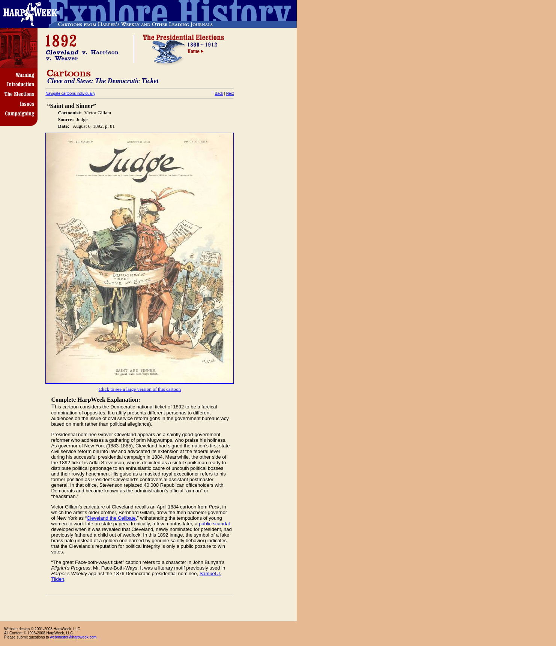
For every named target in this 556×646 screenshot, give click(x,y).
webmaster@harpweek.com (73, 637)
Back (219, 93)
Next (230, 93)
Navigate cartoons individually (70, 93)
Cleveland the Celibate (111, 518)
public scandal (214, 523)
